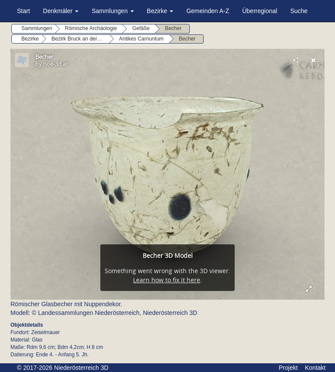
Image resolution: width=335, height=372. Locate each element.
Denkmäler (61, 10)
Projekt (288, 367)
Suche (299, 10)
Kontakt (315, 367)
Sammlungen (112, 10)
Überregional (259, 10)
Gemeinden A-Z (207, 10)
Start (23, 10)
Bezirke (160, 10)
